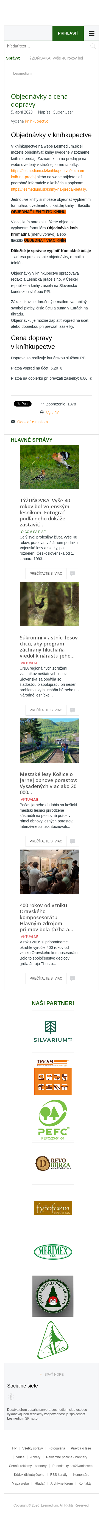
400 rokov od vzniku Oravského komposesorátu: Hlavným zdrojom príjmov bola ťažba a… (46, 917)
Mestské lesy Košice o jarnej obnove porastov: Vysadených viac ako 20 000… (48, 783)
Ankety (35, 1457)
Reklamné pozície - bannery (66, 1457)
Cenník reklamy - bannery (27, 1466)
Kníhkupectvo (37, 121)
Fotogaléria (57, 1448)
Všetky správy (32, 1448)
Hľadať (40, 1483)
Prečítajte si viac (46, 574)
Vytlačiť (52, 413)
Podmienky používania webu (73, 1466)
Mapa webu (20, 1483)
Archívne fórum (62, 1483)
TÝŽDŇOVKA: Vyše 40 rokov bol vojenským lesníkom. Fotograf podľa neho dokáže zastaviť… (45, 512)
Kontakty (85, 1483)
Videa (20, 1457)
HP (14, 1448)
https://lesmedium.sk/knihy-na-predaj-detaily (48, 189)
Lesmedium (38, 14)
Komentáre (81, 1475)
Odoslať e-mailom (32, 422)
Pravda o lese (81, 1448)
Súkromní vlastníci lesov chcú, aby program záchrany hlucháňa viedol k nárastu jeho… (49, 646)
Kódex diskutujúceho (29, 1475)
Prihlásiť (68, 33)
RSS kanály (59, 1475)
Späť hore (53, 1375)
